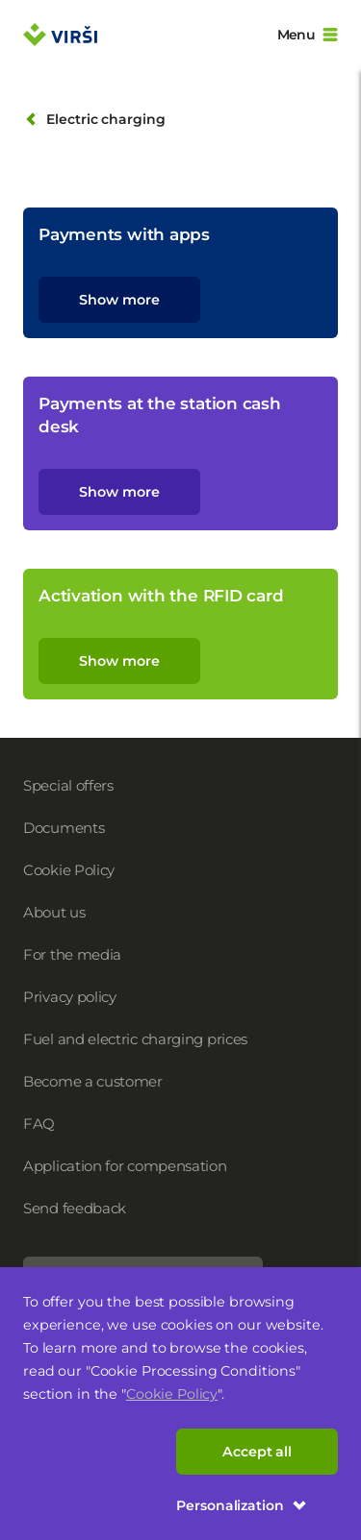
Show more (119, 299)
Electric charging (94, 119)
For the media (72, 954)
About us (54, 912)
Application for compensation (125, 1166)
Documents (63, 828)
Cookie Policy (172, 1394)
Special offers (68, 785)
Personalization (241, 1505)
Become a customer (93, 1081)
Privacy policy (69, 997)
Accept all (257, 1451)
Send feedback (74, 1208)
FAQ (39, 1123)
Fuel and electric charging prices (135, 1039)
